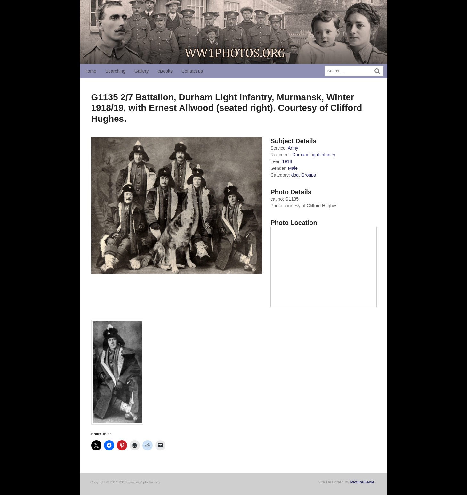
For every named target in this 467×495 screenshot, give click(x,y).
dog (295, 174)
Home (90, 71)
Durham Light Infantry (313, 154)
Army (293, 148)
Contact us (192, 71)
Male (293, 168)
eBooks (165, 71)
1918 (287, 161)
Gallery (141, 71)
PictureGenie (362, 482)
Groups (308, 174)
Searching (115, 71)
